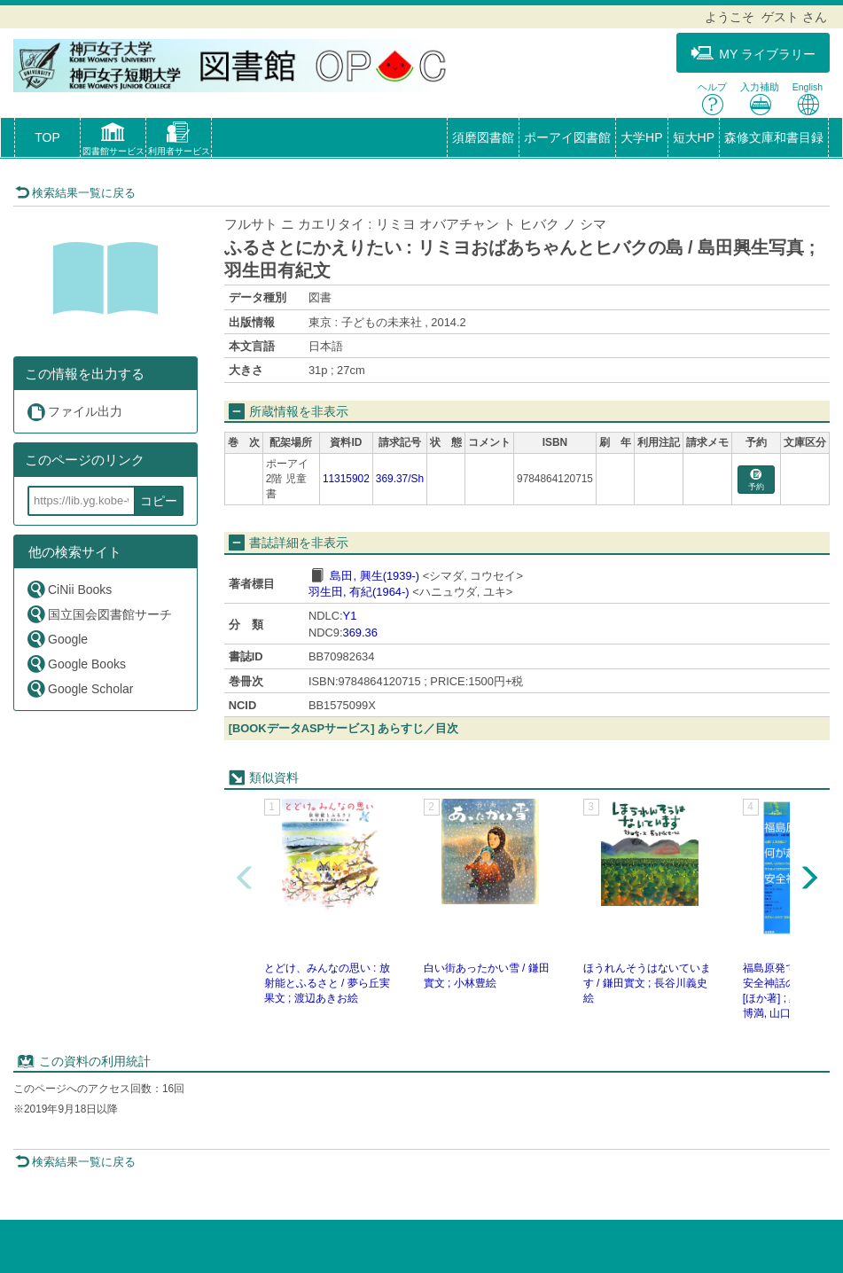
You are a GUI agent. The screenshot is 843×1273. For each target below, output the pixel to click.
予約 (756, 480)
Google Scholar (80, 688)
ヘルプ (712, 99)
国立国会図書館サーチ (99, 614)
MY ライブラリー (753, 54)
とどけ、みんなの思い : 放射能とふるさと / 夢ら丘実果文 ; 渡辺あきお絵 (327, 983)
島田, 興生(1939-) (374, 575)
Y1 (350, 615)
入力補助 (759, 99)
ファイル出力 (74, 411)
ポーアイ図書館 (567, 137)
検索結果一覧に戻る (75, 192)
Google (57, 638)
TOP (47, 137)
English (807, 99)
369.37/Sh (400, 478)
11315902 (346, 478)
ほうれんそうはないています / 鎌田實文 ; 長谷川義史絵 (647, 983)
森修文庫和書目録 (773, 137)
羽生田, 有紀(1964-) (359, 591)
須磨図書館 (483, 137)
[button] (113, 141)
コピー (158, 501)
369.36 (360, 632)
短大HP (693, 137)
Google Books (76, 663)
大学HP (641, 137)
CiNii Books (69, 589)
